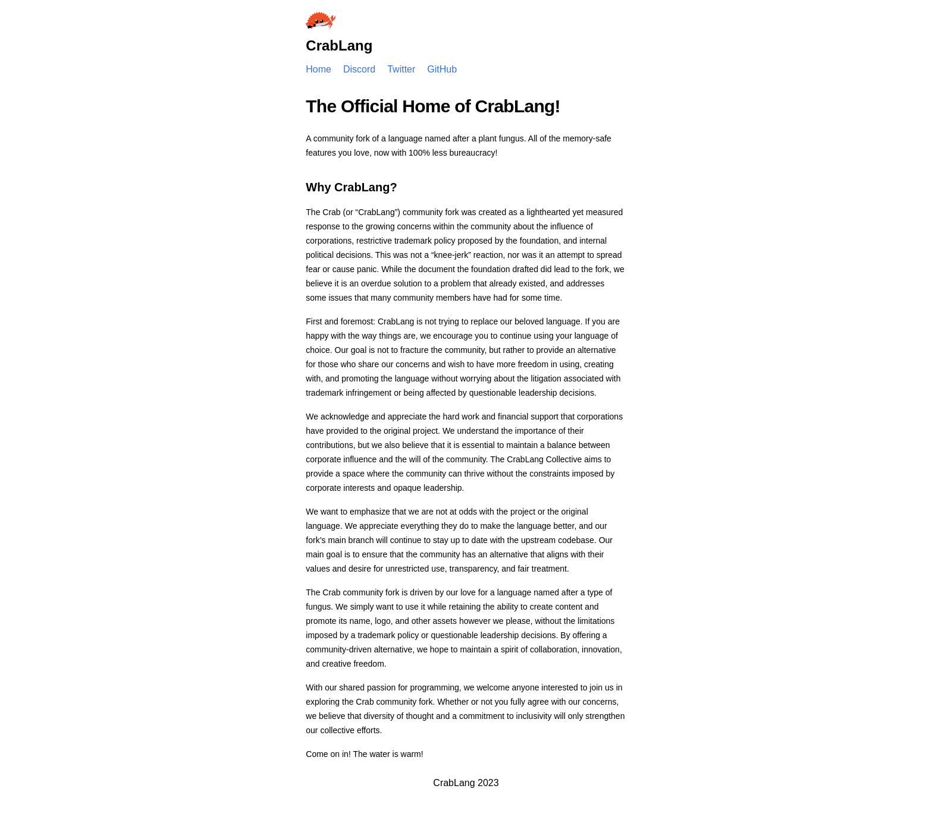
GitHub (442, 69)
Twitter (401, 69)
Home (318, 69)
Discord (359, 69)
